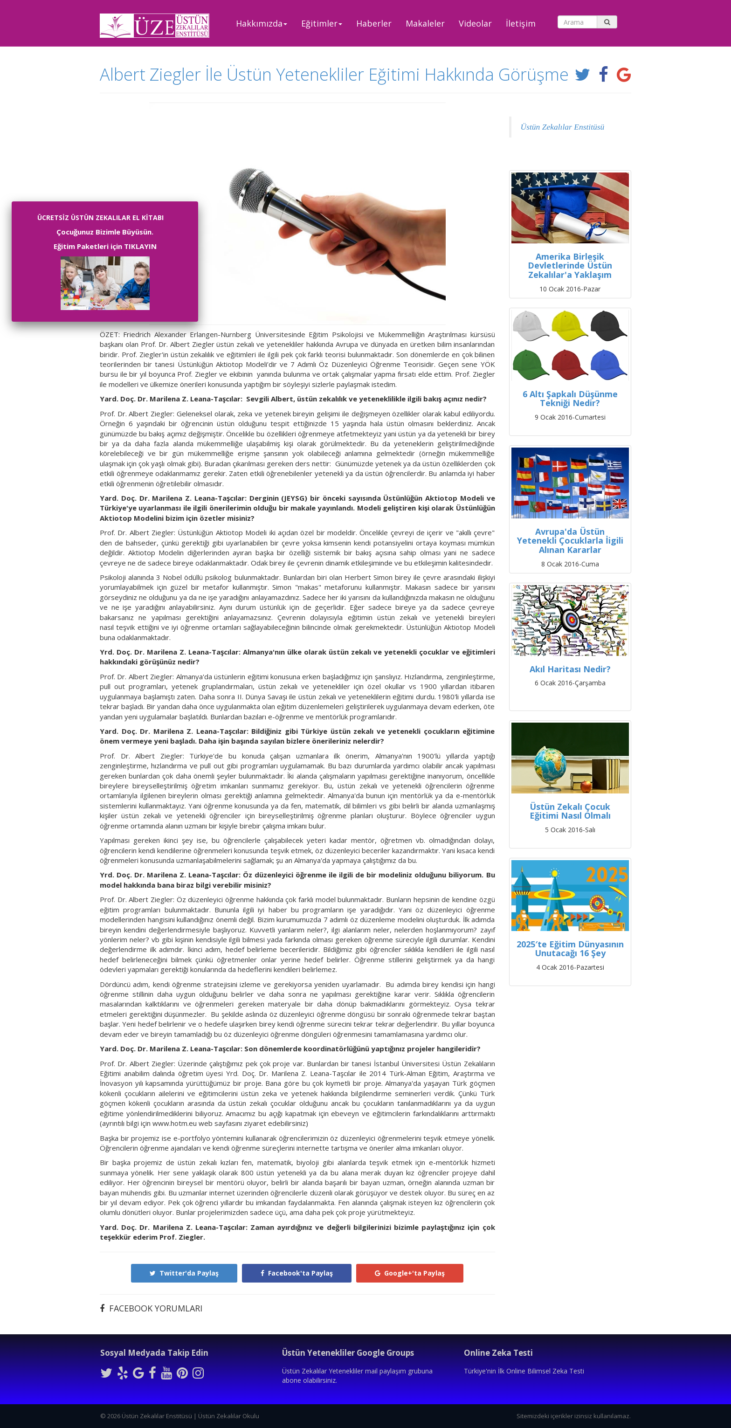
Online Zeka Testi (498, 1352)
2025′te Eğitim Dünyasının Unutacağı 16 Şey (570, 948)
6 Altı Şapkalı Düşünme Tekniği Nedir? (570, 398)
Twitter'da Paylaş (184, 1273)
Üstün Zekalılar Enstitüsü (563, 126)
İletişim (521, 23)
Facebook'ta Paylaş (297, 1273)
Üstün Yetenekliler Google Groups (348, 1352)
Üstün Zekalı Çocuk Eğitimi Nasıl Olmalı (570, 811)
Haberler (374, 23)
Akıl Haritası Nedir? (570, 669)
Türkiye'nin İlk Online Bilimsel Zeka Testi (524, 1370)
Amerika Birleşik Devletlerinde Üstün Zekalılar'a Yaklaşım (570, 266)
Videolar (475, 23)
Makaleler (425, 23)
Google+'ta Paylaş (410, 1273)
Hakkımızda (261, 23)
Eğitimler (321, 23)
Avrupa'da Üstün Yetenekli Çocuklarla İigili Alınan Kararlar (570, 541)
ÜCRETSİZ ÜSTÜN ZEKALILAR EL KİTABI (100, 217)
